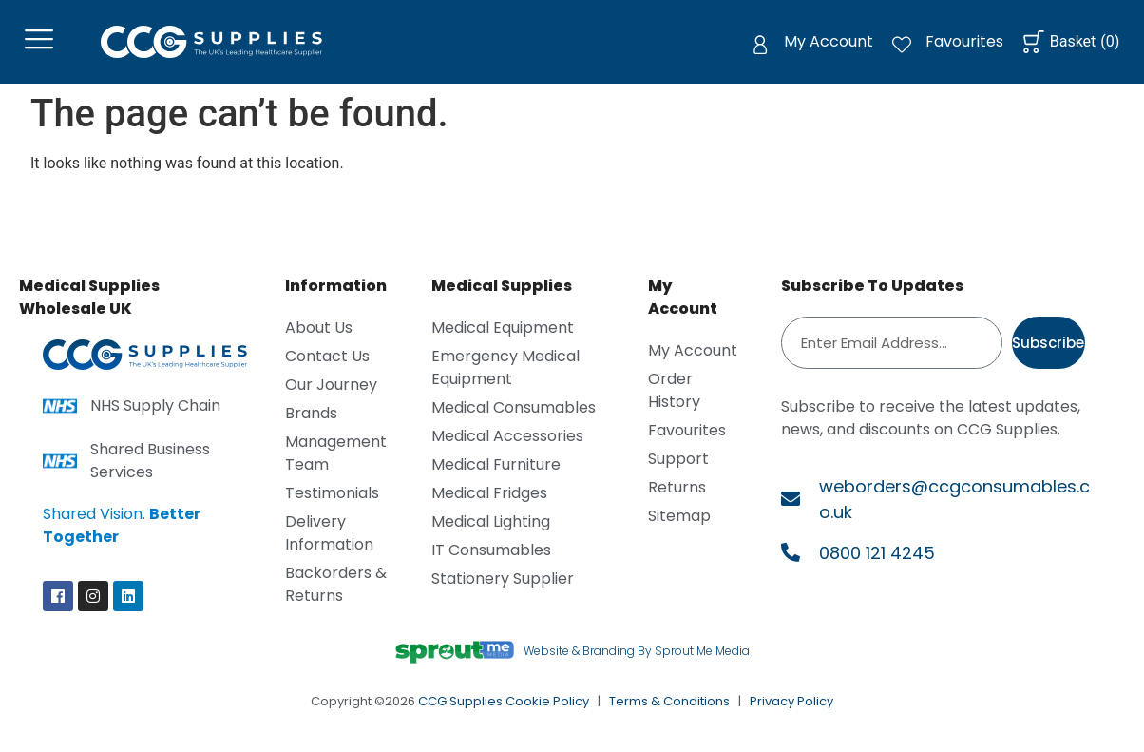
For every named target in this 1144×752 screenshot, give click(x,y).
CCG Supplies (460, 710)
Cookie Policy (547, 710)
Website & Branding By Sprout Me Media (637, 659)
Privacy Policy (791, 710)
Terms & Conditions (669, 710)
